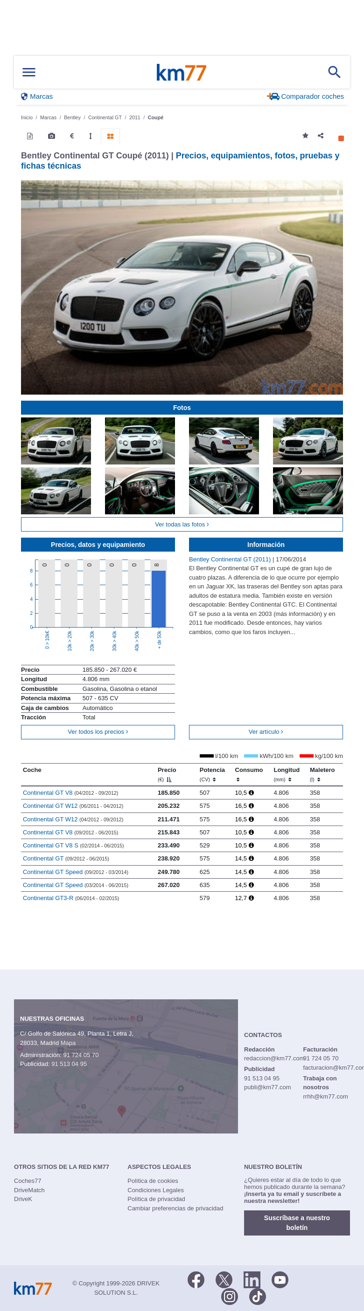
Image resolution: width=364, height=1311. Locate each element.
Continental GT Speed (75, 871)
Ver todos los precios (98, 731)
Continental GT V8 (70, 792)
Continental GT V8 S (73, 845)
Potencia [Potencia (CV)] (212, 774)
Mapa (68, 1042)
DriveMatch (29, 1190)
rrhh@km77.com (325, 1096)
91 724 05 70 (80, 1055)
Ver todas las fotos (182, 524)
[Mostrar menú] (29, 72)
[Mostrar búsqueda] (334, 72)
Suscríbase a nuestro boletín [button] (297, 1222)
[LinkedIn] (252, 1279)
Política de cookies (152, 1180)
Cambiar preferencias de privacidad (175, 1208)
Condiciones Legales (155, 1190)
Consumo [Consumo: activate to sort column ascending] (249, 774)
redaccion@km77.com (274, 1058)
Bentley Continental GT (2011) (231, 559)
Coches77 (28, 1180)
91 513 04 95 (69, 1063)
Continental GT (66, 858)
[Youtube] (280, 1279)
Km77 (181, 72)
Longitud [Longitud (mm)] (286, 774)
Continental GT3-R (71, 897)
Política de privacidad (156, 1198)
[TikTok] (257, 1296)
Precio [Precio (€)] (167, 774)
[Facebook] (196, 1279)
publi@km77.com (267, 1087)
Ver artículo (266, 731)
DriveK (23, 1198)
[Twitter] (224, 1279)
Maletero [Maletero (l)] (322, 774)
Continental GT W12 (73, 805)
